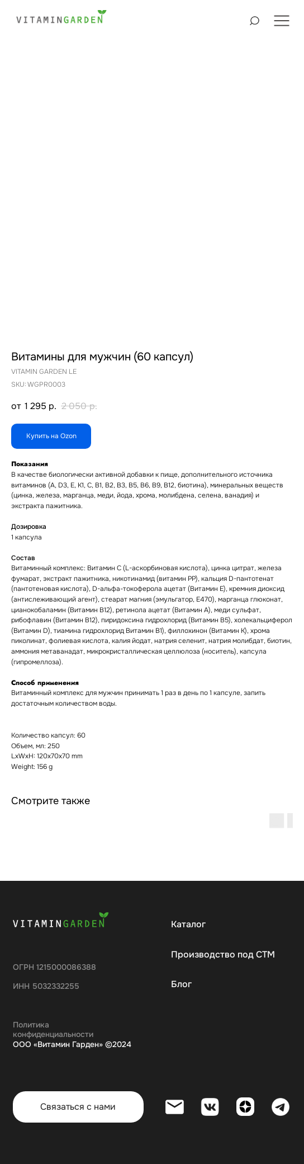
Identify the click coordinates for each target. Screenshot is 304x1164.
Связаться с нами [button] (78, 1107)
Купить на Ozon (51, 435)
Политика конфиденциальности (53, 1029)
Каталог (188, 924)
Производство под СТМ (223, 954)
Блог (181, 984)
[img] (61, 17)
